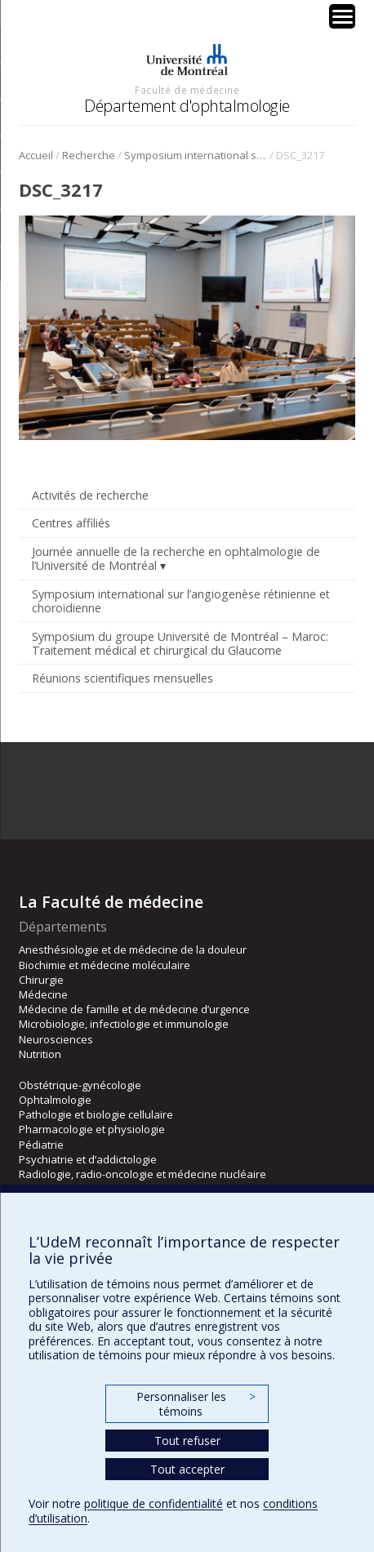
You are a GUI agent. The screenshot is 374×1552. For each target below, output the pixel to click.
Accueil (36, 155)
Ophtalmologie (55, 1099)
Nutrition (40, 1054)
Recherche (88, 155)
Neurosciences (56, 1039)
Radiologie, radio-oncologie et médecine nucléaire (142, 1174)
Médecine (43, 994)
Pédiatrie (41, 1144)
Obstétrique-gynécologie (80, 1085)
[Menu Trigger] (342, 16)
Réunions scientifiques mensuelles (122, 678)
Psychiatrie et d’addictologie (88, 1159)
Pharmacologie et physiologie (92, 1129)
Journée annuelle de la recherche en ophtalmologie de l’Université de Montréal (176, 558)
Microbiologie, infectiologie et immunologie (124, 1023)
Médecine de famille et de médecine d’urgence (134, 1009)
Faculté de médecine (187, 89)
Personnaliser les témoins (196, 1404)
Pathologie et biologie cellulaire (96, 1114)
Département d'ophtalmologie (187, 106)
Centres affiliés (71, 523)
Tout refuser (187, 1440)
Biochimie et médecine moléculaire (104, 965)
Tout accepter (187, 1469)
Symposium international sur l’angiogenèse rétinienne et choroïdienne (195, 155)
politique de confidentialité (153, 1503)
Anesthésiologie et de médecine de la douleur (133, 949)
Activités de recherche (90, 495)
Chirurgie (41, 979)
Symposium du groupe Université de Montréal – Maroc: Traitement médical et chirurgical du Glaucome (180, 643)
